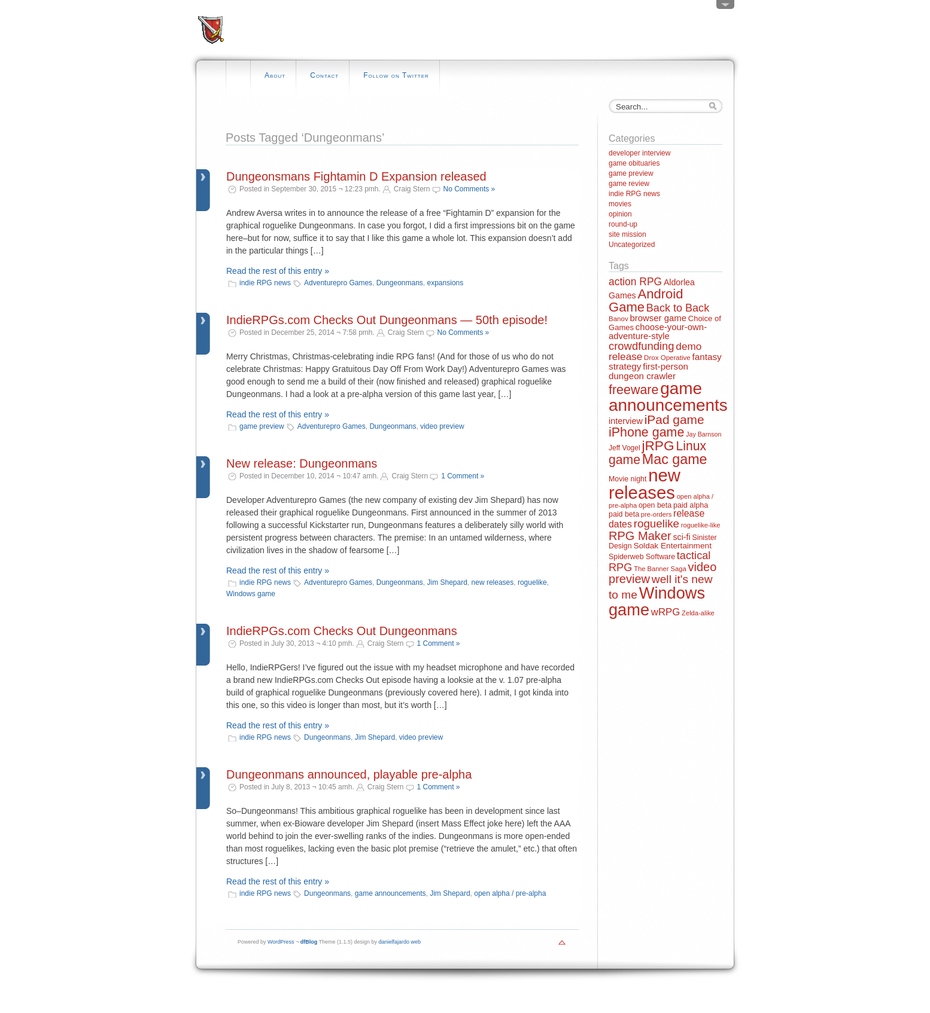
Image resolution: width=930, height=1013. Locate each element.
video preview (442, 426)
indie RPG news (265, 283)
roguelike (532, 582)
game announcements (390, 893)
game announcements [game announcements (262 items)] (668, 396)
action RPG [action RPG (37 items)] (635, 282)
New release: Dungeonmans (301, 463)
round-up (623, 224)
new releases (493, 582)
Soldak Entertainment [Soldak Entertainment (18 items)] (672, 545)
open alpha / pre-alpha (510, 893)
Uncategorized (632, 244)
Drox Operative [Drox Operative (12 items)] (667, 357)
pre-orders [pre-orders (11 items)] (656, 514)
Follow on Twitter (396, 75)
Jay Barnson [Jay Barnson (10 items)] (703, 434)
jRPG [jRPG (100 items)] (658, 445)
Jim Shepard (447, 582)
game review (629, 183)
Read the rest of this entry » (277, 271)
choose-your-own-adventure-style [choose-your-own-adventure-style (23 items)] (658, 331)
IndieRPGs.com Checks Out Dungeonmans (341, 630)
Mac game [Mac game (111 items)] (674, 459)
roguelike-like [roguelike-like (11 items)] (701, 525)
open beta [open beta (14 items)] (655, 505)
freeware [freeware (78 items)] (633, 390)
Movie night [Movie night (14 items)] (627, 479)
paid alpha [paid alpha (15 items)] (690, 505)
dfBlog (309, 942)
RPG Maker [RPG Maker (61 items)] (640, 535)
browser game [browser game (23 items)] (658, 318)
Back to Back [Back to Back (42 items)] (677, 308)
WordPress (281, 942)
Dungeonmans (399, 283)
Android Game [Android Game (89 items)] (646, 300)
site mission (627, 234)
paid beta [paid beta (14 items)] (624, 514)
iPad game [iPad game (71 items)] (674, 419)
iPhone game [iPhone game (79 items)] (646, 432)
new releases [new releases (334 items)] (644, 483)
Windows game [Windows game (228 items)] (657, 601)
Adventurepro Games (338, 283)
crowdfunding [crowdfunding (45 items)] (641, 346)
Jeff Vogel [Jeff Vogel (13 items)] (624, 448)
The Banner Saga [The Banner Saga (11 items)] (660, 568)
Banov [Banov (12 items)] (618, 318)
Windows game (250, 594)
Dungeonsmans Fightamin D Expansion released (356, 176)
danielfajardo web (400, 942)
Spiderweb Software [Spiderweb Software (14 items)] (642, 557)
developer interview (639, 153)
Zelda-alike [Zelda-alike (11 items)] (698, 613)
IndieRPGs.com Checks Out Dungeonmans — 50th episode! (387, 320)
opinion (620, 214)
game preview (261, 426)
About (275, 75)
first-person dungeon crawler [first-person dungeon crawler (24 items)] (648, 370)
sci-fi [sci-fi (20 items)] (682, 537)
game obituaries (634, 163)
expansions (445, 283)
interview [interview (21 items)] (626, 421)
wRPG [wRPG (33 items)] (665, 612)
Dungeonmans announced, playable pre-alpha (349, 774)
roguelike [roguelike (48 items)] (656, 523)
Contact (324, 75)
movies (620, 204)
